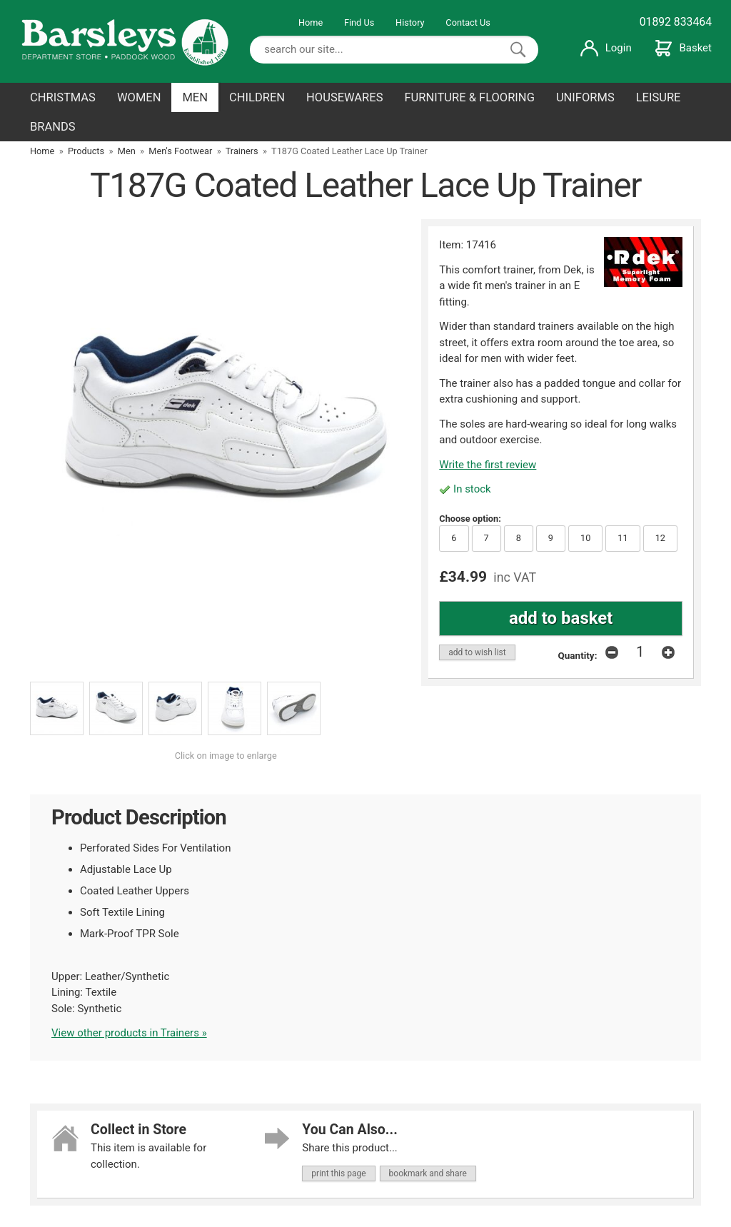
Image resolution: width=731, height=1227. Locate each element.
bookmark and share (428, 1173)
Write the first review (487, 464)
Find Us (359, 22)
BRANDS (53, 126)
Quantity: (578, 655)
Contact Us (467, 22)
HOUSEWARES (344, 97)
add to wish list (476, 652)
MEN (195, 97)
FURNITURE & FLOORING (469, 97)
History (410, 22)
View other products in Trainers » (129, 1032)
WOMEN (139, 97)
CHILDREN (257, 97)
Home (310, 22)
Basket (683, 47)
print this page (338, 1173)
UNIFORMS (585, 97)
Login (606, 47)
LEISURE (658, 97)
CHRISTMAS (63, 97)
